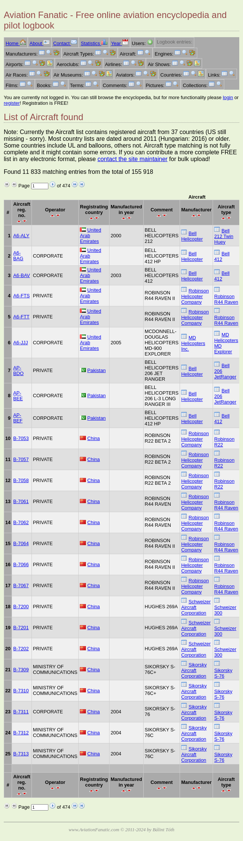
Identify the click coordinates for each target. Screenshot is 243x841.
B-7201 (20, 627)
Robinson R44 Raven (226, 299)
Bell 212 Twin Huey (223, 236)
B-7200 (20, 606)
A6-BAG (18, 255)
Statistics (94, 43)
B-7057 (20, 459)
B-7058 (20, 480)
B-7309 (20, 669)
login (228, 97)
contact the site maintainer (133, 159)
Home (16, 43)
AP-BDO (18, 370)
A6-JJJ (20, 342)
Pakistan (96, 370)
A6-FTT (21, 317)
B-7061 (20, 501)
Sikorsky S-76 (223, 673)
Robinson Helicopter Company (195, 296)
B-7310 (20, 690)
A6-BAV (21, 275)
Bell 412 (222, 256)
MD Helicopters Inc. (193, 343)
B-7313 (20, 754)
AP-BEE (18, 395)
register (12, 103)
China (93, 438)
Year (119, 43)
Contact (65, 43)
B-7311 (20, 711)
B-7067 (20, 585)
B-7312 (20, 732)
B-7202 (20, 648)
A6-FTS (21, 295)
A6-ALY (21, 235)
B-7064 (20, 543)
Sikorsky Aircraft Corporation (194, 670)
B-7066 (20, 564)
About (40, 43)
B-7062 (20, 522)
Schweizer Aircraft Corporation (196, 607)
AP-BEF (17, 418)
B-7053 (20, 438)
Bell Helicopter (192, 236)
